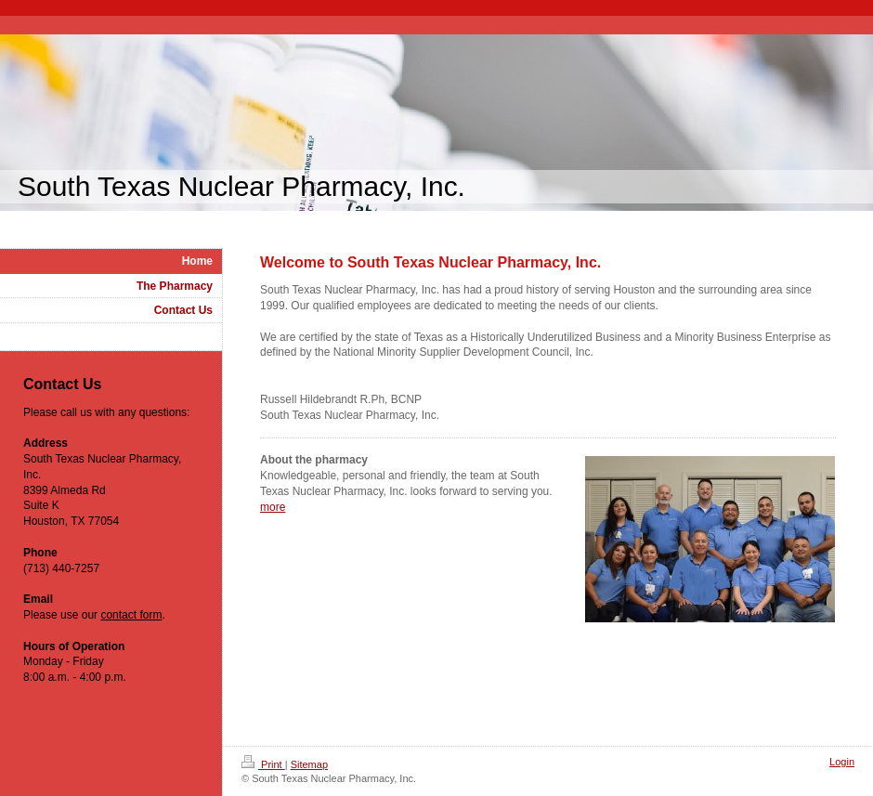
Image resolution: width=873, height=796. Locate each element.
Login (841, 761)
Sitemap (309, 764)
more (272, 507)
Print (263, 764)
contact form (131, 614)
